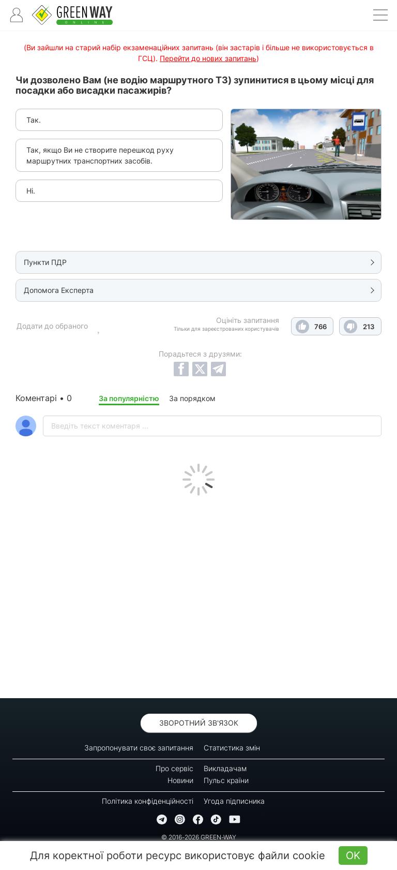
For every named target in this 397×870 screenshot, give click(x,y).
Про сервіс (174, 768)
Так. (33, 119)
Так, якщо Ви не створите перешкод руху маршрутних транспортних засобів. (100, 155)
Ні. (30, 190)
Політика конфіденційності (147, 801)
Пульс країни (226, 780)
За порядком (192, 398)
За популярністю (129, 398)
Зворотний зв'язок (198, 722)
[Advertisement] (198, 594)
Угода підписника (234, 801)
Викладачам (225, 768)
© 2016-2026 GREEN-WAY (198, 837)
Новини (180, 780)
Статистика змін (232, 747)
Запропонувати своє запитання (138, 747)
